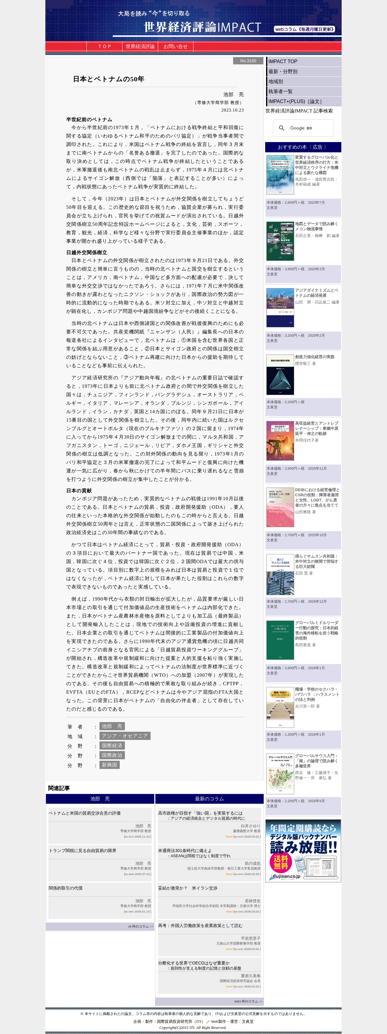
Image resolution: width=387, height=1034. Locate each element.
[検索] (302, 128)
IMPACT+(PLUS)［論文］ (296, 101)
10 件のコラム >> (141, 926)
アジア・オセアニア (125, 735)
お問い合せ (176, 46)
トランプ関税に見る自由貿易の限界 (82, 850)
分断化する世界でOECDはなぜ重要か (199, 966)
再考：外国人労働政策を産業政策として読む (200, 925)
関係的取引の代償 (66, 888)
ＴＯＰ (104, 46)
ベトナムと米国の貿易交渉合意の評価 (85, 813)
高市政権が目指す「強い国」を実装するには (201, 816)
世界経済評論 (140, 46)
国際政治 (112, 755)
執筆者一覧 (280, 91)
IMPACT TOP (283, 61)
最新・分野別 (283, 71)
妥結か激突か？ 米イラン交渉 (187, 888)
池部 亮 (112, 726)
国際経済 (112, 745)
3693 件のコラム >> (248, 1001)
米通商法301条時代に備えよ (194, 853)
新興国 (109, 764)
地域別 (275, 81)
